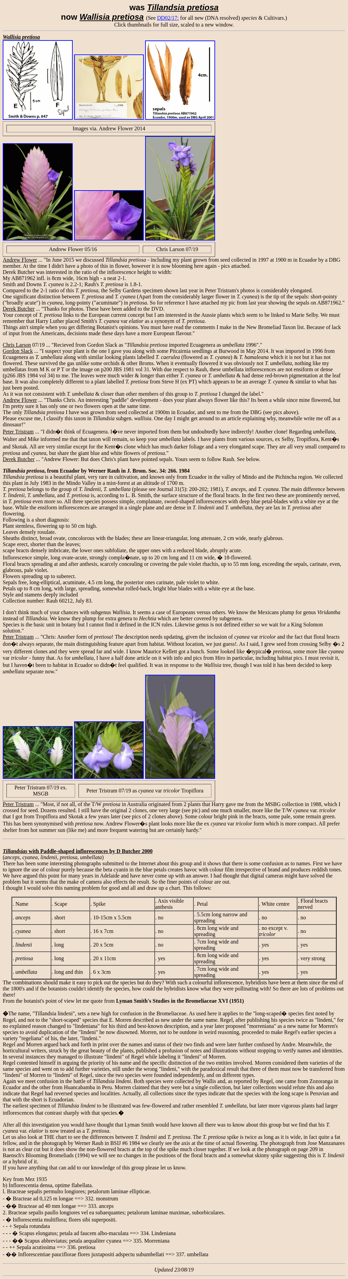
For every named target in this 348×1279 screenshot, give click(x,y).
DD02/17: (168, 18)
